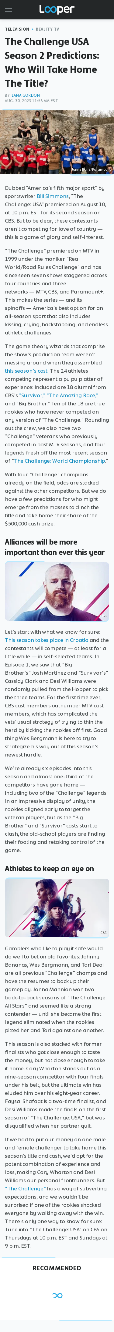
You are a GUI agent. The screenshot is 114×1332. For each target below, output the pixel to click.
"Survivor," (32, 395)
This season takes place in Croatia (46, 640)
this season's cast (26, 370)
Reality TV (47, 29)
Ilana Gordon (25, 95)
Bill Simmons (53, 196)
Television (17, 29)
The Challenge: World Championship (59, 461)
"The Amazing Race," (72, 395)
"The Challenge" (25, 1188)
